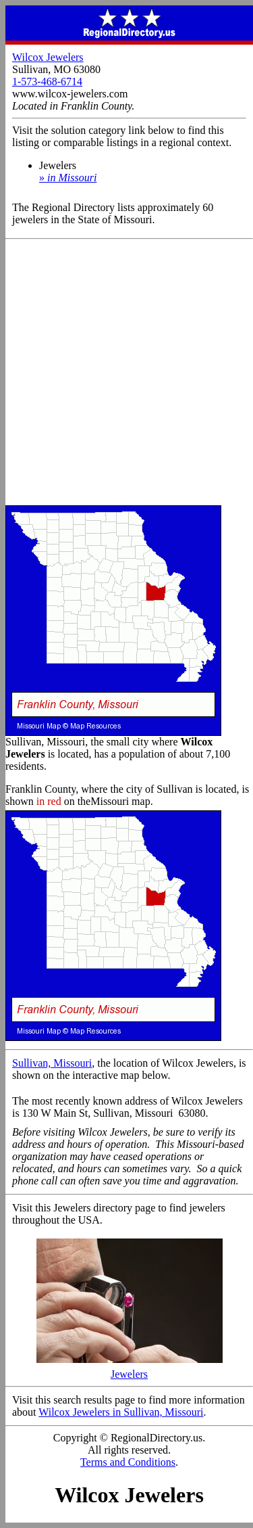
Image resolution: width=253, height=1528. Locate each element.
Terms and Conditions (127, 1462)
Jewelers (129, 1369)
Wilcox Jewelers (48, 57)
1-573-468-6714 (47, 81)
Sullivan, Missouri (52, 1063)
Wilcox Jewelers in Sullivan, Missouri (120, 1412)
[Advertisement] (126, 373)
